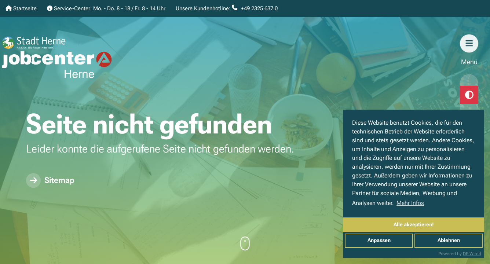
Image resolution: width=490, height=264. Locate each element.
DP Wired (472, 253)
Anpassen (379, 240)
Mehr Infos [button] (410, 202)
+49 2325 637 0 (259, 8)
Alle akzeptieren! (414, 224)
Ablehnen (449, 240)
